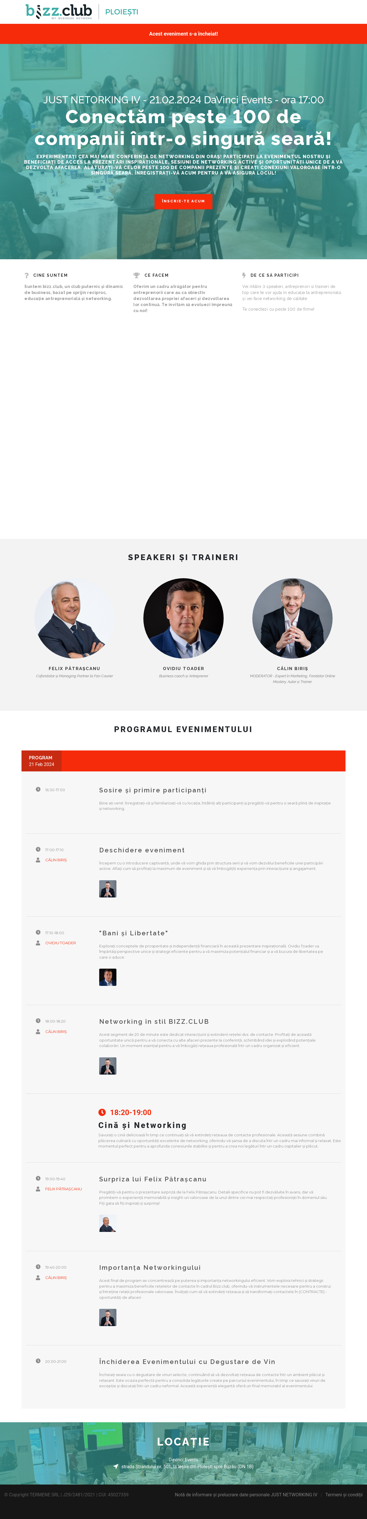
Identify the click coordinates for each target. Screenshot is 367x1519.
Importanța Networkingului (150, 1267)
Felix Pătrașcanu (74, 668)
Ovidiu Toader (183, 668)
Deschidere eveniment (142, 850)
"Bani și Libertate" (134, 933)
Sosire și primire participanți (153, 790)
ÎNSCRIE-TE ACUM (183, 201)
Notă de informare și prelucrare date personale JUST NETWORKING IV (246, 1494)
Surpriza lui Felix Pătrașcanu (153, 1179)
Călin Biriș (292, 668)
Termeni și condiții (344, 1494)
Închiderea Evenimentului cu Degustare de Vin (187, 1361)
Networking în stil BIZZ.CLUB (154, 1021)
